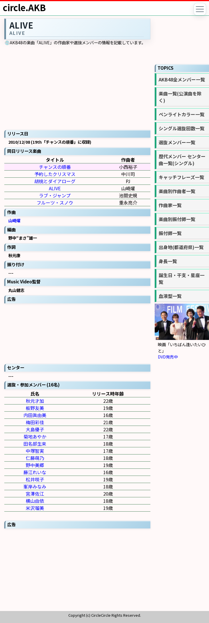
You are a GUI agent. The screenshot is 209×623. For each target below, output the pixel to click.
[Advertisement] (77, 333)
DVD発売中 (168, 357)
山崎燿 (14, 220)
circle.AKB (24, 7)
